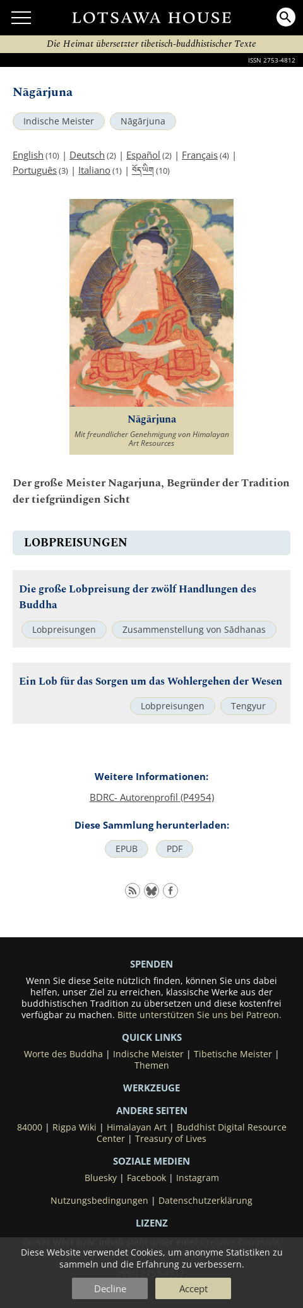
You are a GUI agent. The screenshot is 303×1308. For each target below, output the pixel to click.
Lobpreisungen (64, 629)
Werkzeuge (151, 1087)
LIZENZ (152, 1222)
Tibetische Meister (233, 1054)
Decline (110, 1288)
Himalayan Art (137, 1127)
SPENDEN (151, 963)
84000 (29, 1127)
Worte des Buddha (63, 1054)
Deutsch (87, 154)
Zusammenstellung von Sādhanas (194, 629)
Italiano (94, 170)
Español (143, 154)
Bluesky (101, 1178)
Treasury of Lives (170, 1138)
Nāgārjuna (143, 121)
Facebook (146, 1178)
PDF (174, 849)
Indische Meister (58, 121)
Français (200, 154)
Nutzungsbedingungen (99, 1200)
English (28, 154)
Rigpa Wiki (74, 1127)
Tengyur (248, 706)
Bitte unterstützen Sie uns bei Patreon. (199, 1015)
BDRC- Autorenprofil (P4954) (152, 797)
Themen (151, 1065)
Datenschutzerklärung (205, 1200)
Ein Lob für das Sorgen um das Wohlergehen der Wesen (150, 682)
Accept (193, 1288)
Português (35, 170)
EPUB (127, 849)
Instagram (197, 1178)
